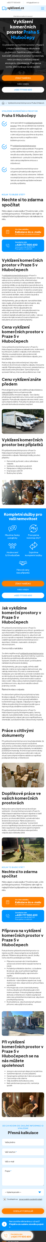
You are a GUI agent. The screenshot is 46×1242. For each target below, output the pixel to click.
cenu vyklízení (7, 392)
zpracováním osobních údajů (30, 1199)
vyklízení (5, 748)
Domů (3, 103)
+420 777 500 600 (13, 3)
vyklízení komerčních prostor (24, 146)
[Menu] (42, 8)
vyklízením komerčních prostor (15, 275)
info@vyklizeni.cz (32, 3)
